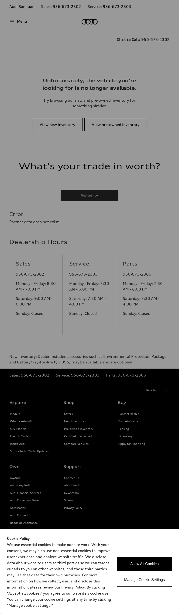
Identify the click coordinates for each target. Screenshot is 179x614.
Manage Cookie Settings (144, 580)
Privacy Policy (73, 587)
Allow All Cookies (144, 564)
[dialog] (89, 572)
